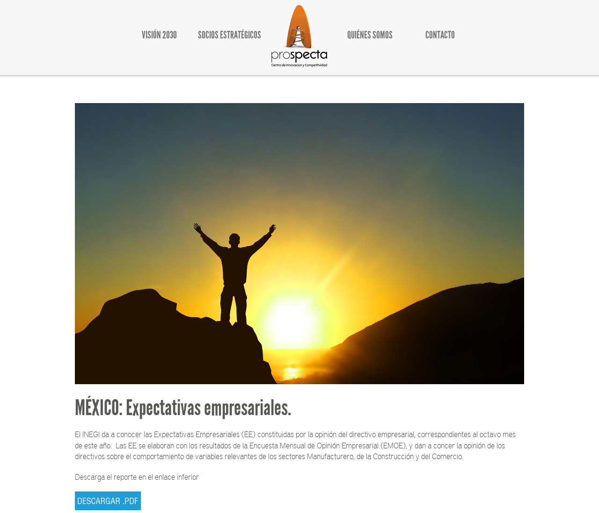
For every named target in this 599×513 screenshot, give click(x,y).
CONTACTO (440, 35)
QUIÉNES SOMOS (370, 35)
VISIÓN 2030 (159, 35)
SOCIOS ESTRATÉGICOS (229, 35)
